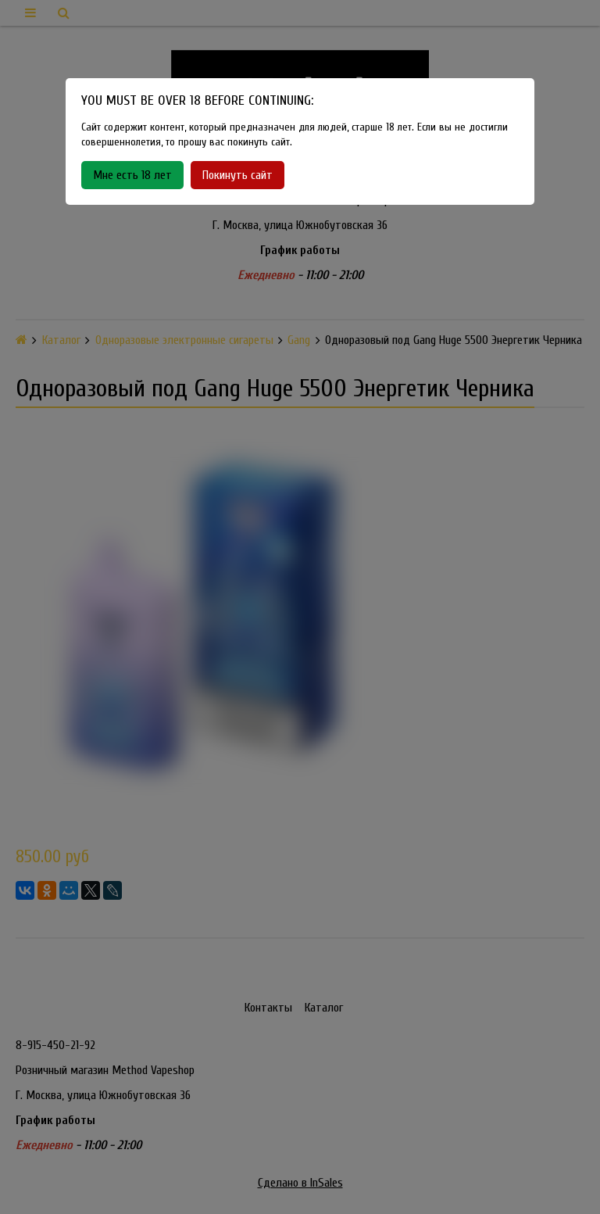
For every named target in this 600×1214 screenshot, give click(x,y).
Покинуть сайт (237, 175)
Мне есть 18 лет (132, 175)
